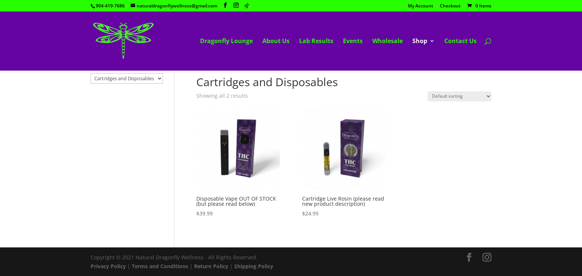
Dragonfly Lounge (226, 41)
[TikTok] (246, 5)
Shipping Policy (253, 266)
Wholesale (387, 41)
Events (353, 41)
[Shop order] (459, 96)
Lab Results (316, 41)
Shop (419, 41)
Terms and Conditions (160, 266)
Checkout (450, 6)
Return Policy (211, 266)
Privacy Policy (108, 266)
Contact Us (460, 41)
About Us (276, 41)
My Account (420, 6)
